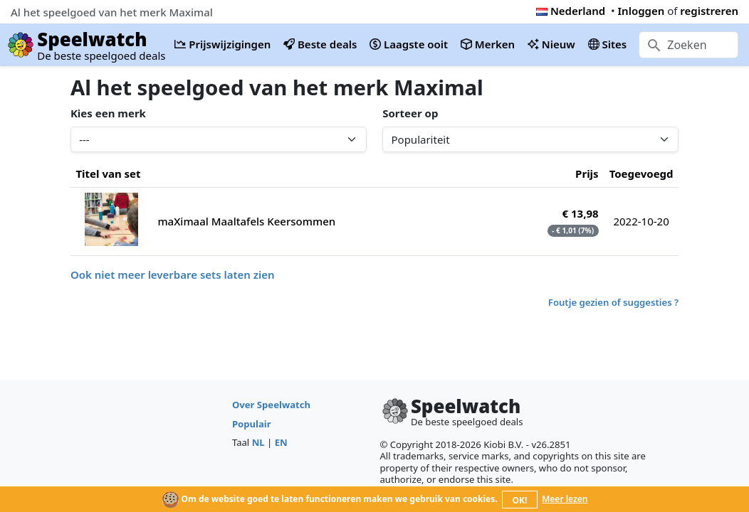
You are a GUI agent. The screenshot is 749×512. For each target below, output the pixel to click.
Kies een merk (108, 113)
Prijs (587, 173)
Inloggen (641, 11)
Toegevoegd (641, 173)
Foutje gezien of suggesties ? (613, 302)
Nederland (570, 11)
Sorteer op (410, 113)
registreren (709, 11)
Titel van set (107, 173)
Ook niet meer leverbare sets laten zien (172, 274)
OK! (520, 500)
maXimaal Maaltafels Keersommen (246, 221)
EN (281, 442)
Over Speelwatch (271, 404)
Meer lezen (564, 499)
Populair (251, 423)
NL (258, 442)
